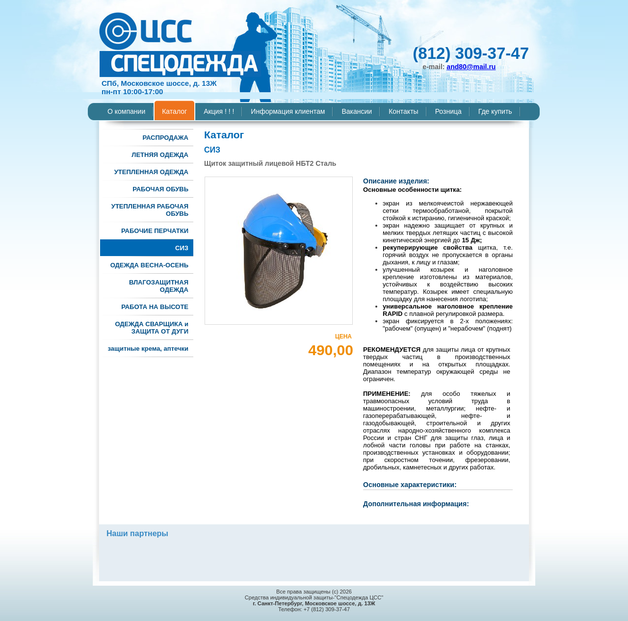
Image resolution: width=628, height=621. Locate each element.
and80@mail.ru (471, 67)
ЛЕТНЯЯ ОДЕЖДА (159, 154)
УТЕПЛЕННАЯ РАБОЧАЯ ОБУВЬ (149, 210)
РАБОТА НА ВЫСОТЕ (154, 306)
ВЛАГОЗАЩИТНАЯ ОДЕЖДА (158, 286)
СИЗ (181, 248)
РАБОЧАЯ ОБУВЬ (160, 189)
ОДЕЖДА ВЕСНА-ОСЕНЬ (149, 265)
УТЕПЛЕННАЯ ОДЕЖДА (151, 172)
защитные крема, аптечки (148, 348)
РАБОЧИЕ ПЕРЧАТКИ (154, 230)
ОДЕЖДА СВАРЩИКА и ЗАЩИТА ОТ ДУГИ (151, 327)
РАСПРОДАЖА (165, 137)
